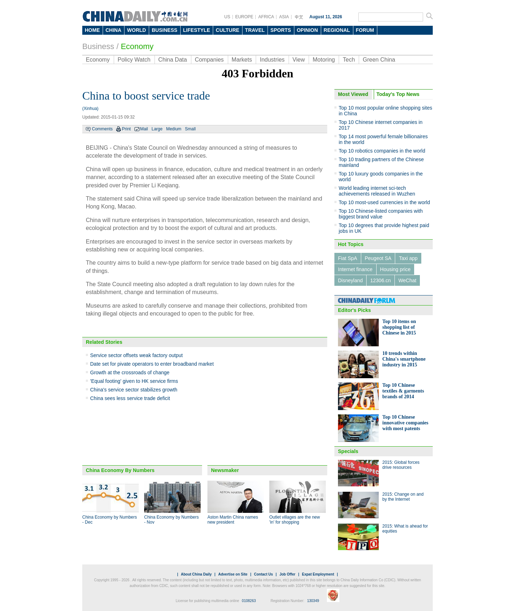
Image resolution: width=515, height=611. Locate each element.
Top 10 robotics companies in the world (382, 151)
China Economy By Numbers (120, 470)
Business (98, 46)
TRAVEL (255, 30)
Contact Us (263, 574)
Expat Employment (318, 574)
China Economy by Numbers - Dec (109, 520)
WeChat (407, 280)
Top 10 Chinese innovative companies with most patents (405, 422)
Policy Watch (134, 60)
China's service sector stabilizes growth (133, 390)
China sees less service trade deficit (130, 398)
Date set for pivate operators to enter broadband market (152, 364)
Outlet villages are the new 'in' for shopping (294, 520)
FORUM (365, 30)
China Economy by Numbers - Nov (171, 520)
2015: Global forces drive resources (401, 465)
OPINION (307, 30)
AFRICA (266, 16)
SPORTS (280, 30)
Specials (348, 451)
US (227, 16)
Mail (144, 128)
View (299, 60)
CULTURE (227, 30)
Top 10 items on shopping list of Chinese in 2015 (399, 327)
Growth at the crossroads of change (130, 372)
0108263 (249, 601)
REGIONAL (337, 30)
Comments (102, 128)
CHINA (113, 30)
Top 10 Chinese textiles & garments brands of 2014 (403, 391)
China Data (172, 60)
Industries (272, 60)
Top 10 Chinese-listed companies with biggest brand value (381, 214)
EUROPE (244, 16)
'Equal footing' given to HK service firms (134, 381)
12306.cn (380, 280)
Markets (242, 60)
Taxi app (408, 258)
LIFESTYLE (196, 30)
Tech (349, 60)
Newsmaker (225, 470)
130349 (313, 601)
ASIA (284, 16)
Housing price (395, 269)
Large (157, 128)
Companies (209, 60)
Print (126, 128)
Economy (137, 46)
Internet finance (355, 269)
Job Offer (287, 574)
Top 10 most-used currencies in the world (384, 202)
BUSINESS (164, 30)
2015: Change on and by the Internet (402, 497)
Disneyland (350, 280)
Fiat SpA (347, 258)
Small (190, 128)
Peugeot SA (378, 258)
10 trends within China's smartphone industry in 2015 (404, 359)
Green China (379, 60)
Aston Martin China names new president (232, 520)
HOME (92, 30)
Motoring (324, 60)
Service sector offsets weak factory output (136, 355)
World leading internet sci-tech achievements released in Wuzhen (377, 191)
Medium (173, 128)
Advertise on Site (232, 574)
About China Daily (196, 574)
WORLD (136, 30)
